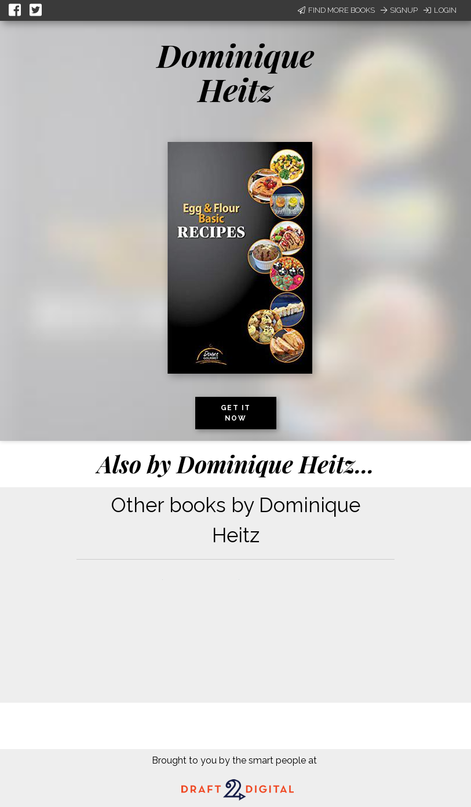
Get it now (236, 413)
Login (440, 10)
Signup (399, 10)
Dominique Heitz (235, 72)
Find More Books (336, 10)
